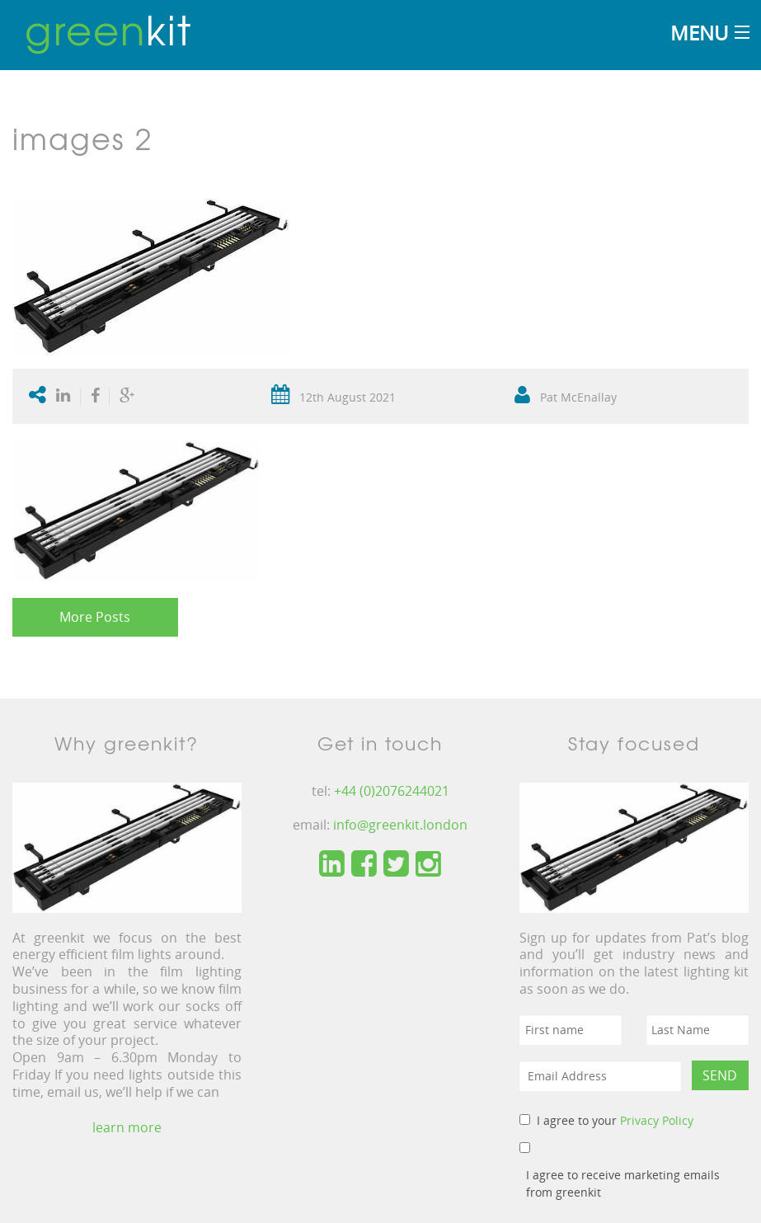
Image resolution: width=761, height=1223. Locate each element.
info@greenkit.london (400, 825)
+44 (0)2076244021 (391, 791)
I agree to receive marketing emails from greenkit (623, 1183)
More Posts (94, 617)
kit (108, 29)
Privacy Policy (656, 1120)
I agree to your (615, 1120)
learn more (127, 1127)
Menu (699, 32)
